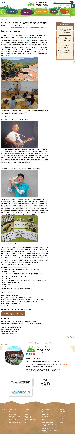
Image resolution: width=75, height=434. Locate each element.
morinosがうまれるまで (15, 404)
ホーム (2, 19)
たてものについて (13, 405)
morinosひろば (28, 401)
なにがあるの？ (27, 397)
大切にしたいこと (13, 402)
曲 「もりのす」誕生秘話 (15, 410)
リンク (61, 408)
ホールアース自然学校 (23, 199)
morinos (26, 399)
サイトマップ (63, 410)
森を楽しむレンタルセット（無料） (50, 418)
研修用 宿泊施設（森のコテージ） (31, 409)
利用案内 (62, 397)
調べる (44, 407)
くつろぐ (45, 405)
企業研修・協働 (46, 415)
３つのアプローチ (13, 401)
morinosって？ (12, 397)
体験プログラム (46, 402)
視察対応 (45, 419)
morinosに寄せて (13, 409)
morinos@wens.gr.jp (11, 333)
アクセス (62, 401)
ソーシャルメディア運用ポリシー (36, 424)
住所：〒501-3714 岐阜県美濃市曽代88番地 (44, 364)
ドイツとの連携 (13, 407)
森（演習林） (27, 402)
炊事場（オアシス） (29, 404)
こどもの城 (26, 41)
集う (44, 409)
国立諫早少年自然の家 (13, 153)
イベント (6, 19)
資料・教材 (62, 399)
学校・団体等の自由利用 (48, 410)
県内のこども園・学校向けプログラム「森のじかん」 (50, 412)
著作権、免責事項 (24, 424)
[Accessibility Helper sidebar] (73, 6)
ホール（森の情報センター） (30, 407)
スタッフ (12, 399)
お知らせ (62, 406)
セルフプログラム (46, 404)
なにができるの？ (46, 397)
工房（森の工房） (28, 405)
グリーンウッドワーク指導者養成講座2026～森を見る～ (65, 52)
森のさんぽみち (28, 410)
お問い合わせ (63, 403)
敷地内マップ (46, 401)
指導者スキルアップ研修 (48, 416)
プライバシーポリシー (49, 424)
